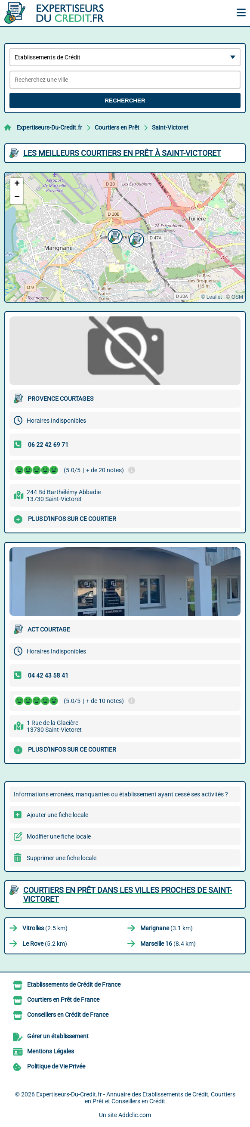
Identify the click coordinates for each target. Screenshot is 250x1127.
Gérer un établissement (58, 1036)
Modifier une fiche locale (59, 836)
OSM (237, 297)
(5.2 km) (44, 943)
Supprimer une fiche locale (61, 858)
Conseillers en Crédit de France (67, 1014)
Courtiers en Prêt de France (63, 999)
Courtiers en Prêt (117, 127)
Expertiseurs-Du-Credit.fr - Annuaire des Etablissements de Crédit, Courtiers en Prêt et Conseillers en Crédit (135, 1098)
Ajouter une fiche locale (57, 814)
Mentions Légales (50, 1051)
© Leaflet (211, 297)
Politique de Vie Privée (56, 1066)
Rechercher (125, 100)
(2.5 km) (45, 928)
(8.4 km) (168, 943)
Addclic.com (134, 1115)
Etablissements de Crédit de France (73, 984)
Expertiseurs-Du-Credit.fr (49, 127)
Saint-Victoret (170, 127)
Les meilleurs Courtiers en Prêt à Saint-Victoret (122, 153)
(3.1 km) (166, 928)
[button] (114, 235)
